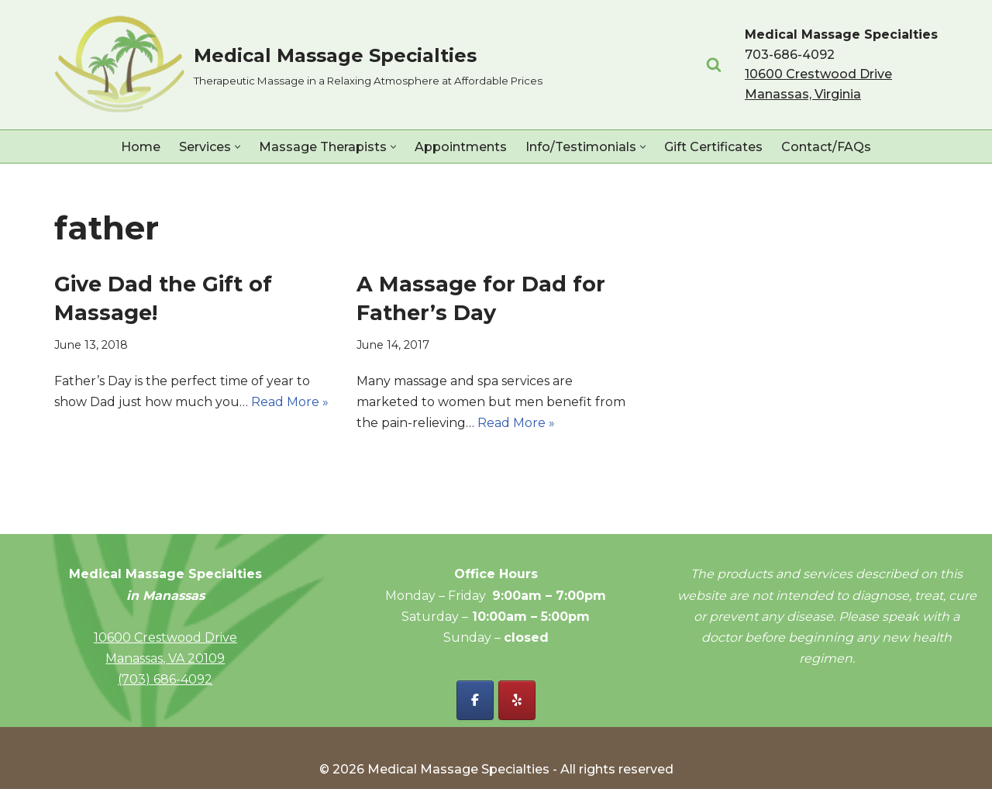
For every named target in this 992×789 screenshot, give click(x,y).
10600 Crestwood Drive (165, 637)
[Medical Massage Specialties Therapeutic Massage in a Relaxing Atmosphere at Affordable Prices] (298, 64)
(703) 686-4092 (165, 679)
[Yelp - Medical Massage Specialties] (517, 700)
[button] (237, 147)
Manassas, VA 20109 (165, 658)
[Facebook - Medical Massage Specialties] (475, 700)
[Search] (714, 64)
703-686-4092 (790, 54)
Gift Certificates (713, 147)
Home (140, 147)
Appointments (461, 147)
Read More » (290, 401)
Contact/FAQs (826, 147)
